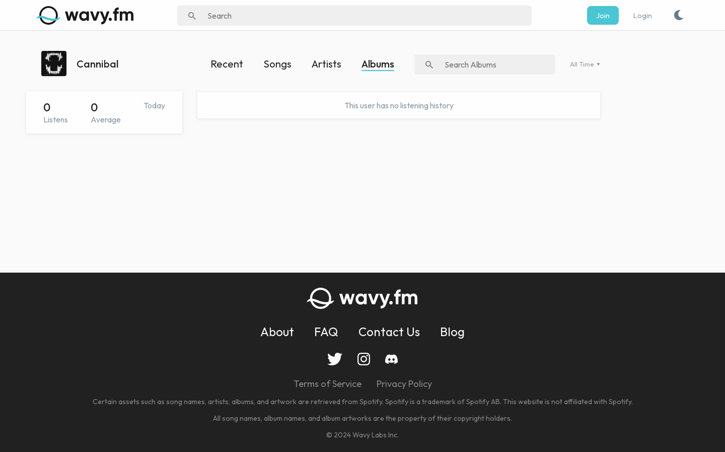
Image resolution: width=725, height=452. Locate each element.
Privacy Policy (404, 384)
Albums (377, 63)
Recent (226, 63)
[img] (86, 15)
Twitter (335, 359)
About (277, 331)
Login (642, 15)
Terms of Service (327, 384)
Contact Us (389, 331)
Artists (326, 63)
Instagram (364, 359)
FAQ (326, 331)
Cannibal (97, 63)
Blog (452, 331)
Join (603, 15)
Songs (277, 63)
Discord (391, 359)
